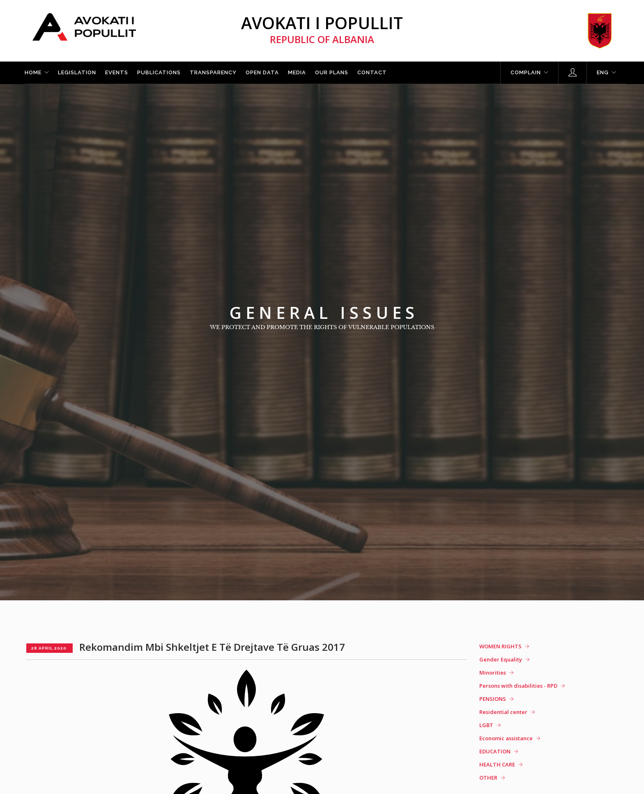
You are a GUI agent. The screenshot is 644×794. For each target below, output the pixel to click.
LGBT (486, 725)
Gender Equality (500, 659)
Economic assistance (506, 738)
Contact (372, 72)
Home (33, 72)
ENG (603, 72)
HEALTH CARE (497, 764)
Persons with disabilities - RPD (518, 685)
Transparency (213, 72)
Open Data (262, 72)
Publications (159, 72)
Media (297, 72)
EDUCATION (495, 751)
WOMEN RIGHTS (500, 646)
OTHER (488, 777)
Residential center (503, 712)
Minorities (492, 672)
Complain (526, 72)
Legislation (77, 72)
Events (116, 72)
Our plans (331, 72)
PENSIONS (492, 698)
